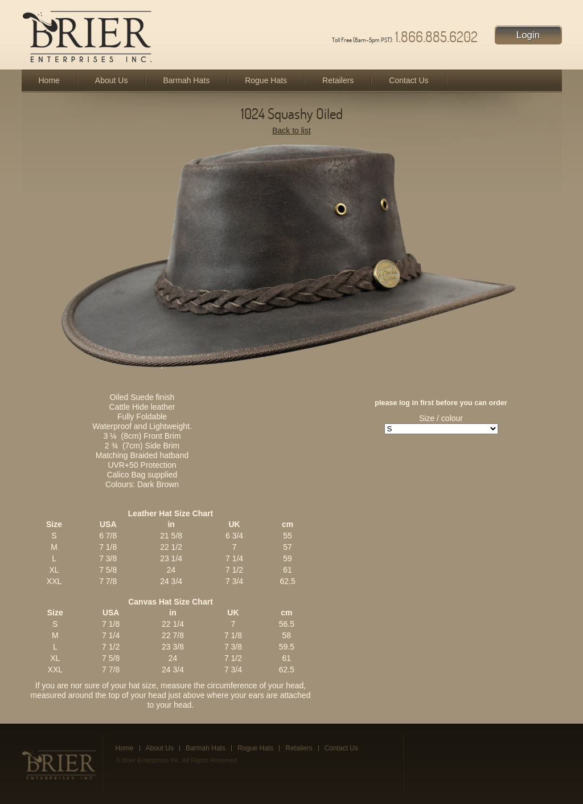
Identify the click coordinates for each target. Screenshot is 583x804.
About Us (111, 80)
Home (49, 80)
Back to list (291, 130)
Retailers (338, 80)
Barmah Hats (186, 80)
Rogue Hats (266, 80)
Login (528, 35)
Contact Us (408, 80)
